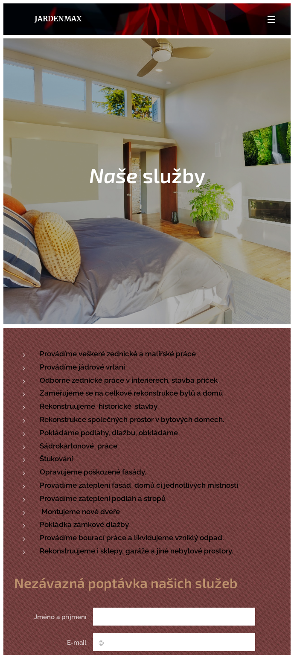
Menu (271, 19)
